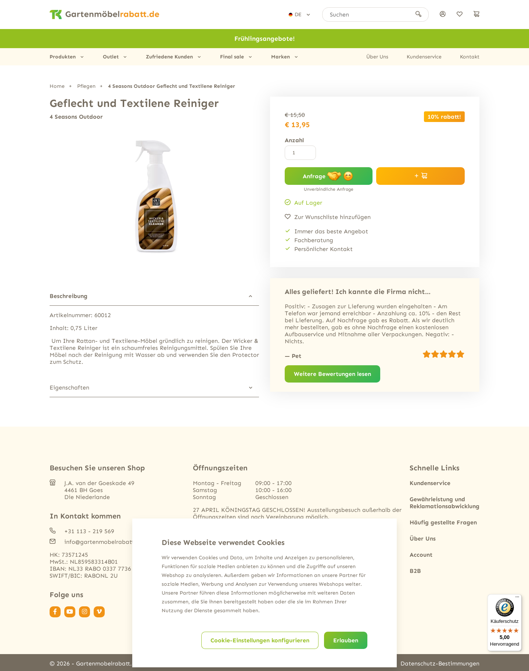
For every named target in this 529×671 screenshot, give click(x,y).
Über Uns (377, 57)
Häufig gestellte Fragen (443, 521)
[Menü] (517, 598)
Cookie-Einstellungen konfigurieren (259, 640)
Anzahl (294, 140)
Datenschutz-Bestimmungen (439, 663)
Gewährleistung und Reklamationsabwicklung (444, 502)
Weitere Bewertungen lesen (332, 373)
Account (421, 554)
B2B (415, 570)
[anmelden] (443, 14)
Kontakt (469, 57)
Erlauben (345, 640)
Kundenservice (424, 57)
